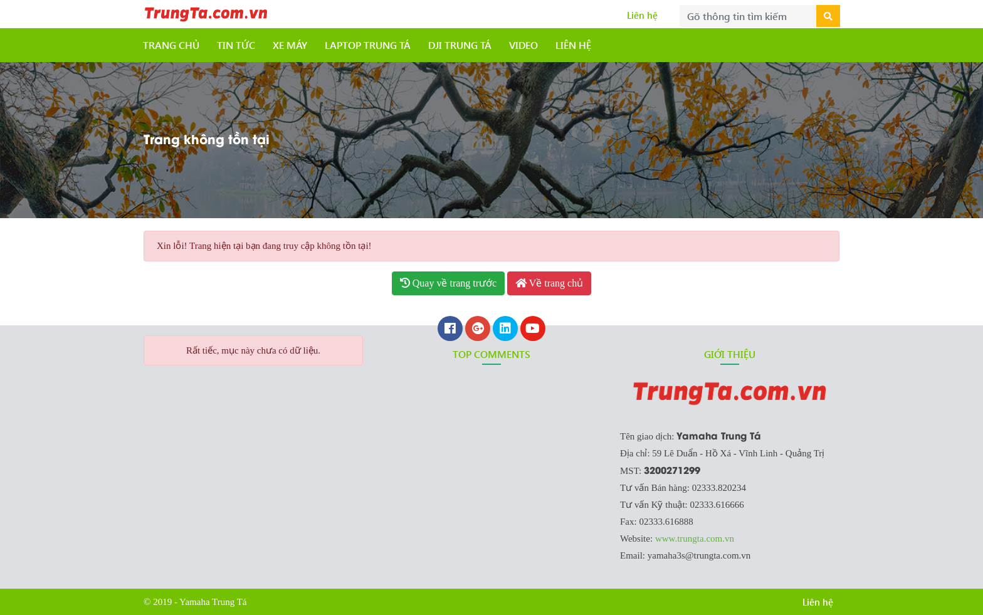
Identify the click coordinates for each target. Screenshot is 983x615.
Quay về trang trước (448, 283)
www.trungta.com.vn (694, 539)
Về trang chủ (549, 283)
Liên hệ (642, 15)
